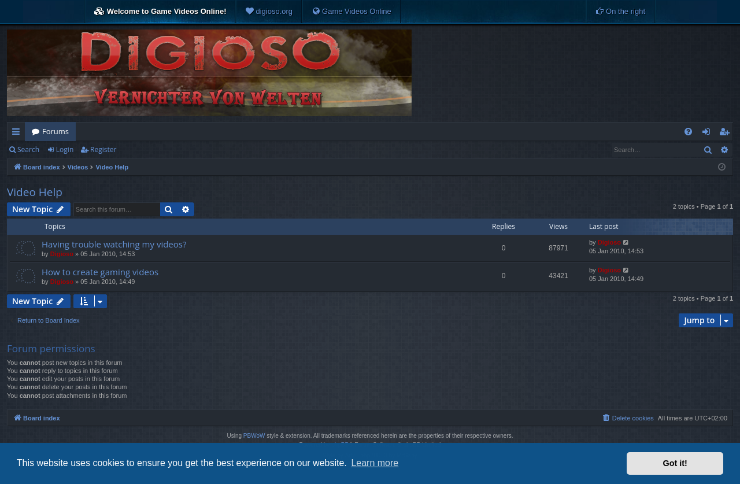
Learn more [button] (374, 463)
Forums (55, 131)
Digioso (61, 253)
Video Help (34, 191)
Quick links (18, 133)
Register (103, 149)
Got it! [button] (675, 463)
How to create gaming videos (100, 272)
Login (64, 149)
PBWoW (254, 436)
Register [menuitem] (726, 133)
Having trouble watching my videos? (114, 244)
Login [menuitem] (708, 133)
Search (28, 149)
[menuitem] (269, 11)
